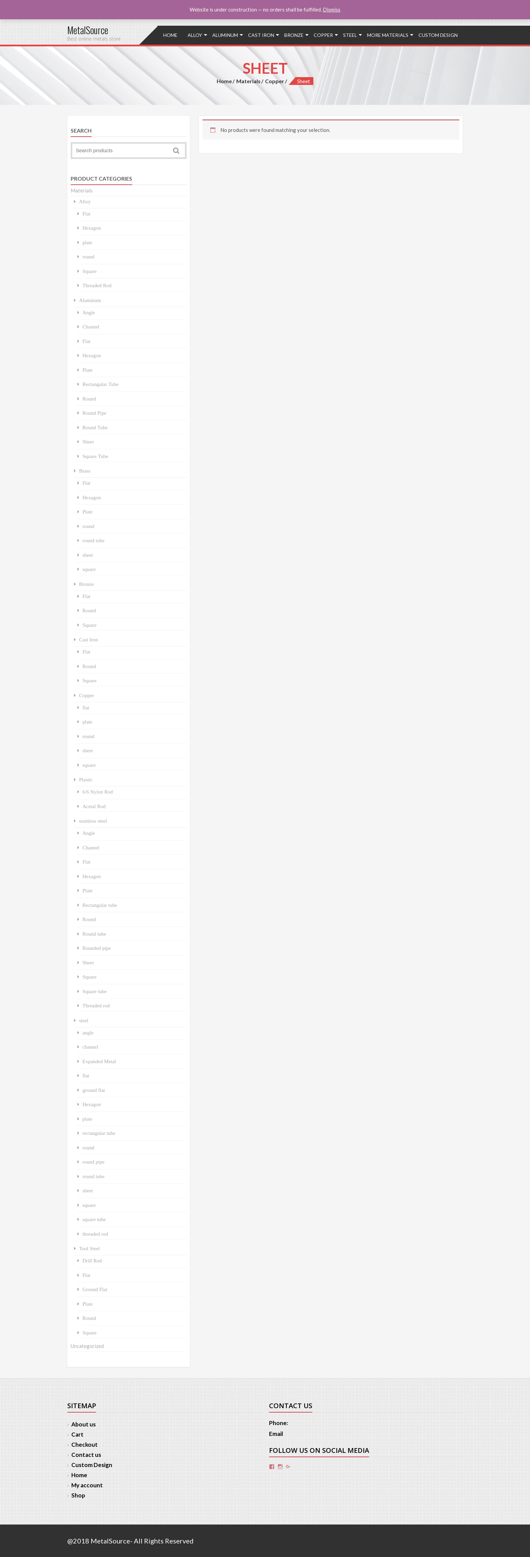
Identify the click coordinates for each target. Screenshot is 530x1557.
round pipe (93, 1161)
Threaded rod (96, 1005)
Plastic (86, 779)
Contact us (86, 1454)
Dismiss (331, 9)
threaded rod (95, 1233)
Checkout (84, 1444)
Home (170, 35)
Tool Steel (89, 1248)
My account (87, 1485)
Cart (77, 1434)
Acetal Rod (93, 806)
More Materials (387, 35)
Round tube (94, 933)
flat (85, 707)
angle (87, 1032)
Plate (87, 369)
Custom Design (438, 35)
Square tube (94, 991)
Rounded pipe (96, 948)
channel (90, 1046)
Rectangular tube (99, 905)
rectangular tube (98, 1133)
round (88, 256)
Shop (78, 1495)
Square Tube (95, 456)
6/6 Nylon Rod (97, 791)
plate (87, 242)
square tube (94, 1219)
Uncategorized (87, 1346)
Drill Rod (92, 1260)
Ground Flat (94, 1289)
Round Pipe (94, 412)
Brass (84, 470)
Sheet (88, 441)
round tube (93, 540)
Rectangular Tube (100, 384)
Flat (86, 213)
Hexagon (91, 227)
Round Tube (94, 427)
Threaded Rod (97, 285)
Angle (88, 312)
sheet (87, 554)
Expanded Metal (99, 1061)
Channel (90, 326)
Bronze (294, 35)
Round (89, 398)
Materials (248, 81)
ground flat (93, 1090)
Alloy (195, 35)
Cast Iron (261, 35)
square (89, 569)
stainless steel (93, 820)
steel (350, 35)
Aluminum (225, 35)
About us (83, 1424)
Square (89, 271)
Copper (323, 35)
